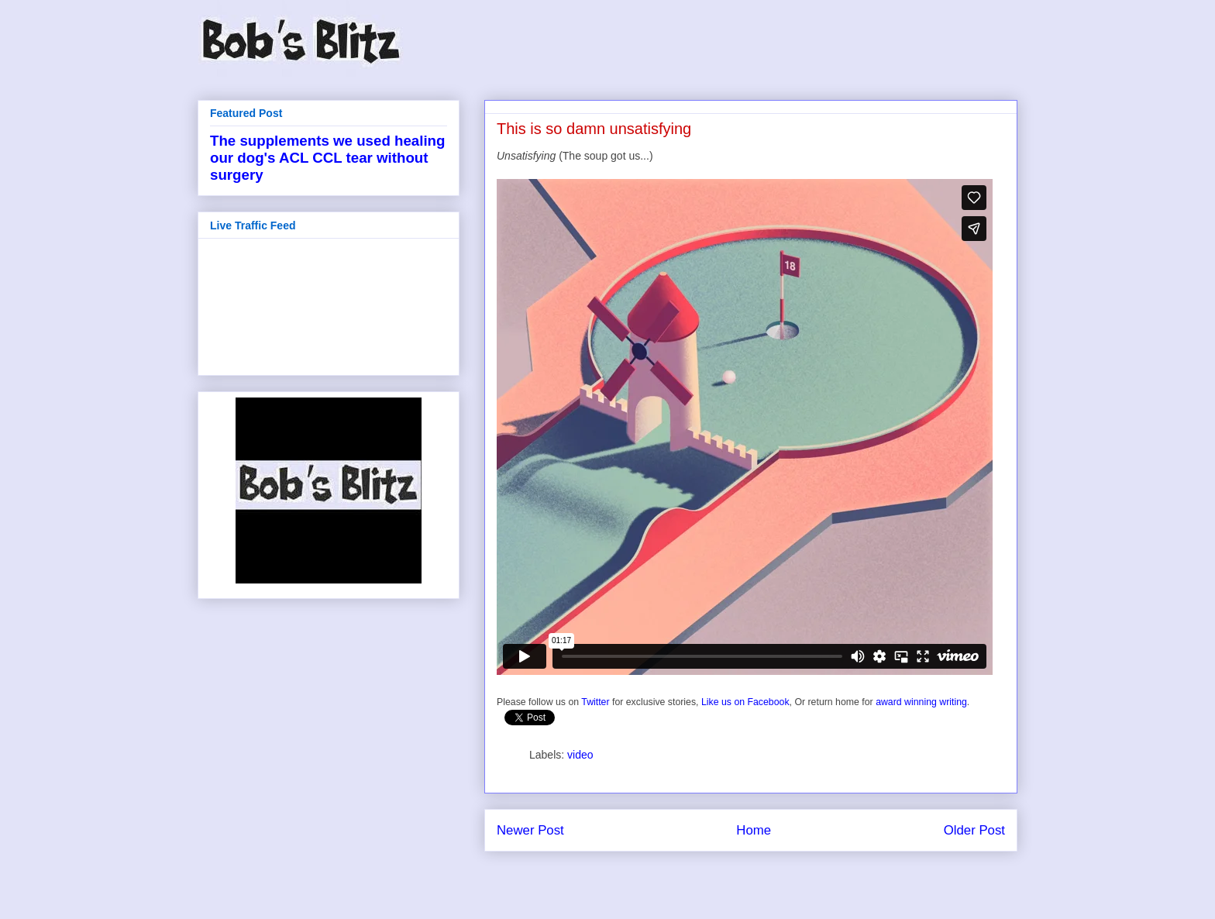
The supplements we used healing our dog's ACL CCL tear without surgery (327, 158)
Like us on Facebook (745, 702)
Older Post (974, 830)
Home (753, 830)
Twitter (595, 702)
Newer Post (530, 830)
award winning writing (921, 702)
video (580, 755)
